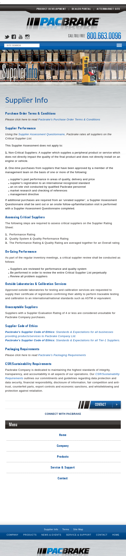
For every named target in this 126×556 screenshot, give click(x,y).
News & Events (51, 535)
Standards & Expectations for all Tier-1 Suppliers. (62, 340)
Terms (65, 529)
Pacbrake (63, 24)
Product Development (51, 9)
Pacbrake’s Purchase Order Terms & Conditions (69, 119)
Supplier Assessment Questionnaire (42, 134)
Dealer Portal (81, 9)
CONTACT (100, 405)
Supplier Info (51, 529)
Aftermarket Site (108, 9)
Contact (63, 478)
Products (62, 456)
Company (63, 445)
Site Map (78, 529)
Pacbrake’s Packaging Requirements (62, 355)
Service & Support (63, 467)
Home (63, 435)
